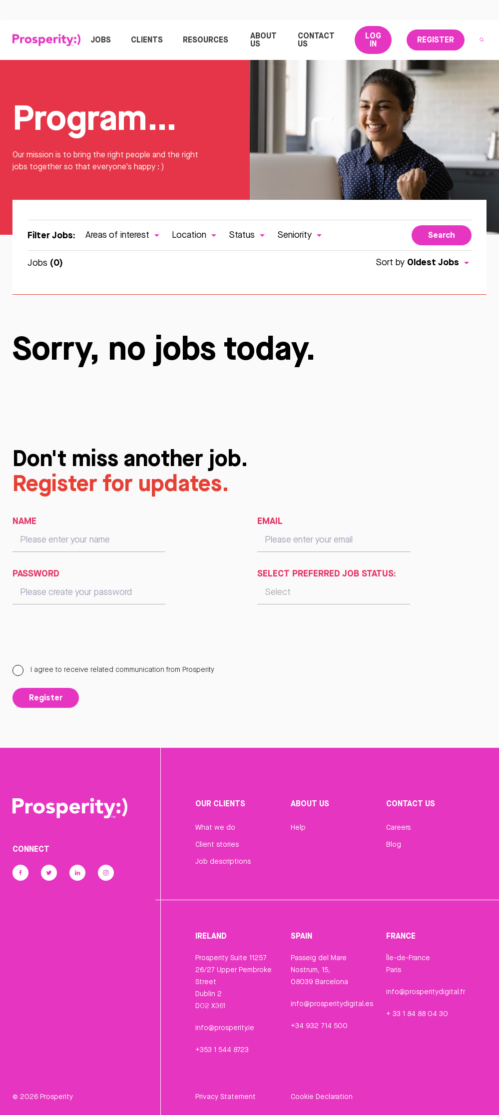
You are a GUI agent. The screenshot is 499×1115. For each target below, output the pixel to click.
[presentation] (88, 638)
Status (248, 234)
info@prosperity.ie (224, 1027)
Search (441, 234)
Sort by (424, 262)
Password (35, 573)
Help (298, 827)
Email (270, 521)
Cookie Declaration (322, 1096)
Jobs (100, 39)
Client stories (217, 844)
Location (195, 234)
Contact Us (316, 39)
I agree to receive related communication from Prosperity (113, 669)
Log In (373, 39)
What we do (215, 827)
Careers (398, 827)
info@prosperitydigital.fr (425, 991)
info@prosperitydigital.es (332, 1003)
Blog (393, 844)
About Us (263, 39)
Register (435, 39)
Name (24, 521)
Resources (205, 39)
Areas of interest (123, 234)
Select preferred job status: (326, 573)
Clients (147, 39)
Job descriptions (223, 861)
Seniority (300, 234)
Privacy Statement (225, 1096)
